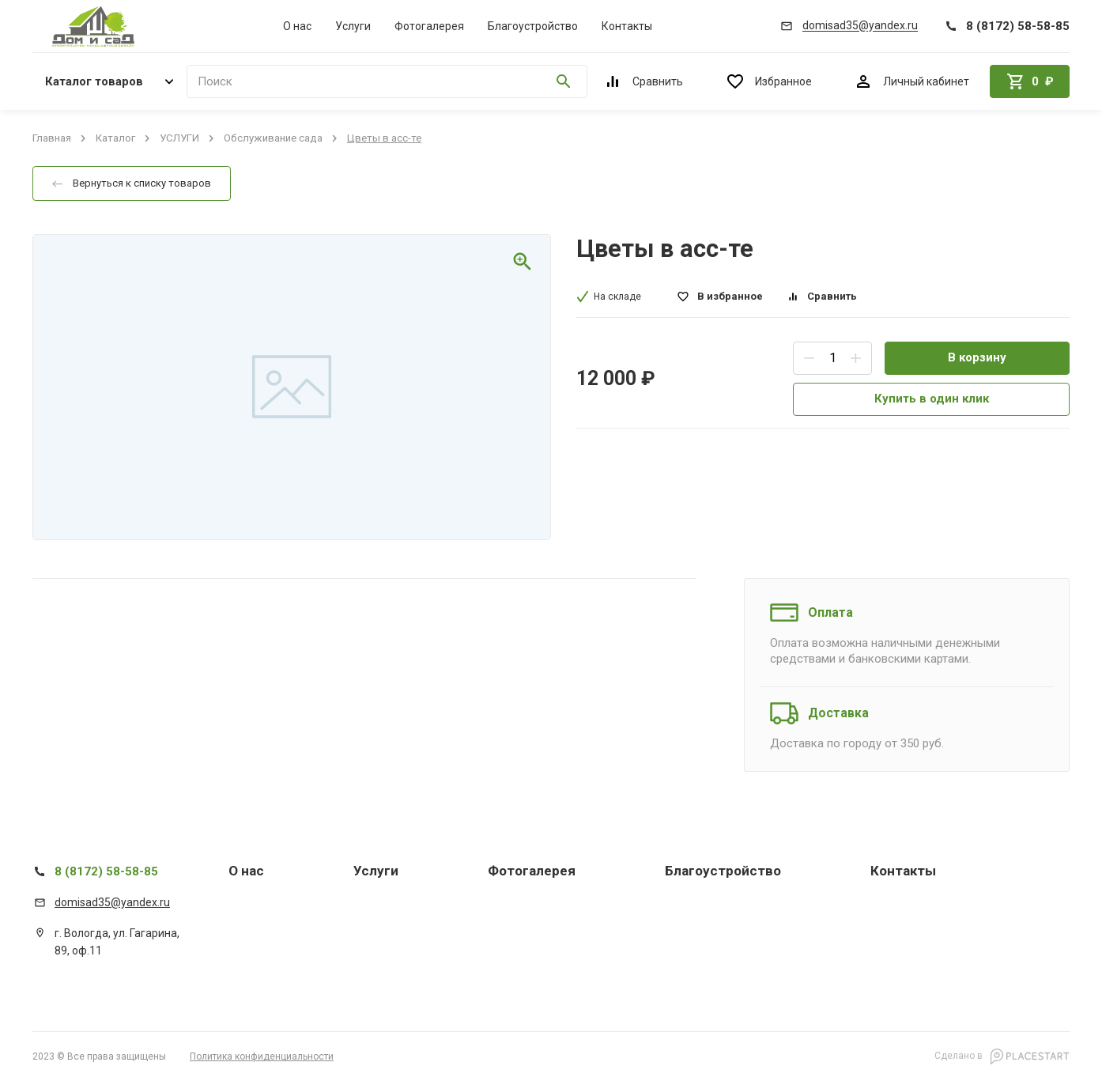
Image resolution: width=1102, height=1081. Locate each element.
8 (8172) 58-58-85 (106, 871)
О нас (297, 26)
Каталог (115, 138)
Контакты (627, 26)
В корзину (977, 357)
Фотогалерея (429, 26)
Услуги (353, 26)
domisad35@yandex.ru (112, 902)
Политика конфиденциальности (262, 1056)
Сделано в (1002, 1056)
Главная (51, 138)
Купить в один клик (931, 398)
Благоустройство (533, 26)
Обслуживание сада (273, 138)
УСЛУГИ (179, 138)
